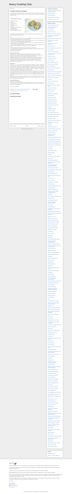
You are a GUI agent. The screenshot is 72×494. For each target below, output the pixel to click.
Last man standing (51, 183)
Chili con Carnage (51, 60)
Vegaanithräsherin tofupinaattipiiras (54, 416)
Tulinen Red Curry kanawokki (53, 388)
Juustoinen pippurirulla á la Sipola (54, 139)
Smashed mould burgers (52, 349)
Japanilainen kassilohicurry (52, 126)
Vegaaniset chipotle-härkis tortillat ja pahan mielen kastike (54, 414)
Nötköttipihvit (50, 256)
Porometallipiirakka (51, 297)
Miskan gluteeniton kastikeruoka (53, 17)
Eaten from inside (51, 69)
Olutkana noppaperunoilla (52, 258)
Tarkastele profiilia (12, 487)
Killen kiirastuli (50, 158)
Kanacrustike (50, 146)
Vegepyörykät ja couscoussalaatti (54, 420)
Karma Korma (50, 148)
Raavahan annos (51, 305)
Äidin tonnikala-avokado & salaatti (54, 442)
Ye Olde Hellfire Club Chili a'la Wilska (54, 436)
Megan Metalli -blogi (51, 453)
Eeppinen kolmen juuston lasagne (54, 73)
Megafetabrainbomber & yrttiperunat (54, 211)
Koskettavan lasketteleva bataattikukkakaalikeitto (52, 165)
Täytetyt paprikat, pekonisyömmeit (54, 394)
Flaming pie (50, 79)
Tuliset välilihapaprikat (52, 390)
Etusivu (26, 125)
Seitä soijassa (50, 336)
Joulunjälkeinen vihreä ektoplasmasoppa (52, 135)
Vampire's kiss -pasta (51, 404)
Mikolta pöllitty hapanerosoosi (53, 220)
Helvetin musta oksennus (52, 103)
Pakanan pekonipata (51, 263)
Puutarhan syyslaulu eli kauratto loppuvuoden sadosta (53, 303)
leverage (20, 90)
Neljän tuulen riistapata (52, 250)
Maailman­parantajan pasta (52, 200)
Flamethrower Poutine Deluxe (53, 19)
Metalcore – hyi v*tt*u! (52, 216)
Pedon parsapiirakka (51, 276)
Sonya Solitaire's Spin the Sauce (53, 354)
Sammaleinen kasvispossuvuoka (53, 330)
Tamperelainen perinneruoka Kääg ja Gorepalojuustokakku (54, 11)
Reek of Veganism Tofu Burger (53, 314)
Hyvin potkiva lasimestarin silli (53, 112)
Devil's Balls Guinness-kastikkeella (54, 67)
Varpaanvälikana (51, 406)
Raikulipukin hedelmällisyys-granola (54, 307)
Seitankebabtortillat (51, 334)
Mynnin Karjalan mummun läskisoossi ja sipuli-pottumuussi (54, 246)
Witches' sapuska (51, 432)
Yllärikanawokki (50, 440)
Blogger (47, 491)
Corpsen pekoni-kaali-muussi (53, 64)
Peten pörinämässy (51, 284)
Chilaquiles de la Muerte (52, 58)
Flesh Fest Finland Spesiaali (53, 81)
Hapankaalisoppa (51, 95)
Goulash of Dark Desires (52, 87)
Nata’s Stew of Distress (52, 248)
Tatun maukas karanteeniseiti (53, 371)
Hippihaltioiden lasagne (52, 108)
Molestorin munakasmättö (52, 225)
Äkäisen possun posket (52, 444)
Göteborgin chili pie (51, 89)
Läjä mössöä (50, 194)
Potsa (49, 299)
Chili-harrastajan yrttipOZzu (53, 62)
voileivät (26, 90)
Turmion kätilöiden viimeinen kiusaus (54, 392)
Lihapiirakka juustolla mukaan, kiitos (54, 185)
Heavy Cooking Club (20, 4)
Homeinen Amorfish (51, 13)
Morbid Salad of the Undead (53, 227)
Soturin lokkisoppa (51, 356)
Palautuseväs (50, 265)
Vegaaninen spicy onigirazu (53, 411)
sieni (23, 90)
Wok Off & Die (50, 434)
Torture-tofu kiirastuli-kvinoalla (53, 382)
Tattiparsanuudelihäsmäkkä (53, 369)
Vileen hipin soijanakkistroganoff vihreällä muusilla (53, 425)
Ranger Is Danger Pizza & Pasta (53, 309)
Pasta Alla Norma (51, 274)
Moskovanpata (50, 231)
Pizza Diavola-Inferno (51, 293)
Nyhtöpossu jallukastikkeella (53, 254)
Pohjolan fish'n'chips (51, 295)
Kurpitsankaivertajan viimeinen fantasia (55, 169)
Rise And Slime (50, 318)
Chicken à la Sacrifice (52, 56)
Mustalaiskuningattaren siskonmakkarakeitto (52, 241)
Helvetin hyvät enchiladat (52, 101)
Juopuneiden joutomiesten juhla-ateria (54, 137)
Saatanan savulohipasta (52, 326)
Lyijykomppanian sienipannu (53, 189)
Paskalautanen (50, 272)
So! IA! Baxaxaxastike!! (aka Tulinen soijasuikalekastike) (54, 352)
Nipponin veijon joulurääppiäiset (53, 252)
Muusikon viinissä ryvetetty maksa (54, 243)
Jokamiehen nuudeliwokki (52, 130)
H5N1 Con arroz (51, 91)
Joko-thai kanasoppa (51, 132)
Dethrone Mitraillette (51, 66)
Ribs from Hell (50, 316)
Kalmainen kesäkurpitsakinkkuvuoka (54, 143)
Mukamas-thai (50, 235)
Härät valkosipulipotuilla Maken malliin (54, 114)
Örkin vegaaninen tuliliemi (52, 446)
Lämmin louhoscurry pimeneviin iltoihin (55, 196)
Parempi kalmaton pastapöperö (53, 270)
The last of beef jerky (51, 377)
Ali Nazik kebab (50, 29)
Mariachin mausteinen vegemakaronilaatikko (52, 202)
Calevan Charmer (51, 49)
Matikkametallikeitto (51, 206)
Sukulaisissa (50, 358)
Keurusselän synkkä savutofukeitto (54, 156)
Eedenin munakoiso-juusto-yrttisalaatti (54, 71)
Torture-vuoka (50, 384)
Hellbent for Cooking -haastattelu (54, 455)
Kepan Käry (50, 154)
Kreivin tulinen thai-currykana (53, 167)
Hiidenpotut (50, 106)
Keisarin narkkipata (51, 15)
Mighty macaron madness (52, 218)
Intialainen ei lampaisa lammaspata (54, 120)
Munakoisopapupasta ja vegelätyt (54, 239)
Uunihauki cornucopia (52, 400)
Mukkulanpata (50, 237)
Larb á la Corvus (51, 178)
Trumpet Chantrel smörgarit (53, 386)
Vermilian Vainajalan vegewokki (53, 422)
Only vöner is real (51, 260)
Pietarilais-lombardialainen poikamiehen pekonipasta (52, 289)
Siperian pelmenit (51, 344)
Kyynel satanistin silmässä (52, 173)
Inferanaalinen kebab (51, 118)
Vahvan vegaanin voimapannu (53, 402)
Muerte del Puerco (51, 233)
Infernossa (20, 465)
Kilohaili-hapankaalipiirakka (53, 160)
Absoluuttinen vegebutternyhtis (53, 25)
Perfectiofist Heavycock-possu (53, 282)
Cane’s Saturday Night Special (53, 51)
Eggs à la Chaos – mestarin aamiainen (55, 75)
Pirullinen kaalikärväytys (52, 291)
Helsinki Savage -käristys (52, 99)
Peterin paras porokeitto (52, 286)
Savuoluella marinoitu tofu (52, 332)
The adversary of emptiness (53, 375)
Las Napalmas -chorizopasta (53, 182)
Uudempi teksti (13, 125)
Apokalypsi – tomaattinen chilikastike (54, 33)
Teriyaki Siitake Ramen (52, 373)
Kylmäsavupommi (51, 171)
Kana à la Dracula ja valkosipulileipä (54, 144)
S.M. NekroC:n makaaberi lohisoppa (54, 324)
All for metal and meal (52, 31)
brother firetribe (16, 90)
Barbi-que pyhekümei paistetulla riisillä (55, 38)
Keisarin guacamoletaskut (52, 150)
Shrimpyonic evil (51, 340)
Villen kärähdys (50, 427)
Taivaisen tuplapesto (51, 364)
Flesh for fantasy (51, 83)
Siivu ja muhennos (51, 342)
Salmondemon (50, 328)
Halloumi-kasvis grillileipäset (53, 93)
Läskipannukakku (51, 198)
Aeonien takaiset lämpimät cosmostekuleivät (52, 27)
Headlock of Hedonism (52, 97)
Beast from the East (51, 46)
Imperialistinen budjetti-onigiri (53, 116)
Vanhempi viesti (41, 125)
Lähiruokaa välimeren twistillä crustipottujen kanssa (53, 192)
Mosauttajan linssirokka (52, 229)
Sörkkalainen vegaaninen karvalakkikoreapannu (52, 362)
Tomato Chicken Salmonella (53, 380)
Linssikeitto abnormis (51, 187)
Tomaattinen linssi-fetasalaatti (53, 379)
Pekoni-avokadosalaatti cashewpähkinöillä (52, 279)
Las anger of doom (51, 180)
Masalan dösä (50, 204)
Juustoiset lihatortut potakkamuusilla (54, 141)
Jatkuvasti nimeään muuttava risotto (54, 128)
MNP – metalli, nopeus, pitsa (53, 223)
